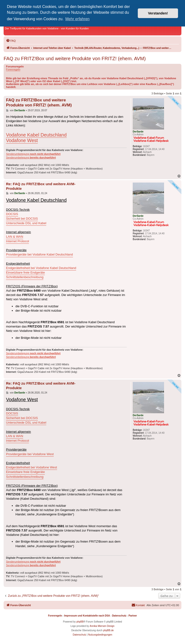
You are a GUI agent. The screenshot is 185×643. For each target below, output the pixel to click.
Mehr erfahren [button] (77, 19)
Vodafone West (22, 140)
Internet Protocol (17, 241)
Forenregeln (13, 69)
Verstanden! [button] (158, 13)
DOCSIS (12, 214)
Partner (132, 615)
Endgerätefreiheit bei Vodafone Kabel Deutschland (41, 268)
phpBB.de (108, 630)
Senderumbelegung (33, 153)
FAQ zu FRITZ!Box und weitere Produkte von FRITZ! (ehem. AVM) (75, 58)
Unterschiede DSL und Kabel (26, 223)
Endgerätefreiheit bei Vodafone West (31, 467)
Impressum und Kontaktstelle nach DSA (87, 615)
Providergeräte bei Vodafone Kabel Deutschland (39, 254)
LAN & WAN (14, 236)
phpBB (80, 621)
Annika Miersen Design (102, 626)
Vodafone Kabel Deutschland (36, 135)
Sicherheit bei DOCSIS (22, 218)
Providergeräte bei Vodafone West (30, 454)
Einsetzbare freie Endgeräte (25, 272)
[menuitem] (11, 41)
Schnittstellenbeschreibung (24, 277)
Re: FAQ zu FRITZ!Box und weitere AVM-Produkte (40, 186)
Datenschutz (119, 615)
